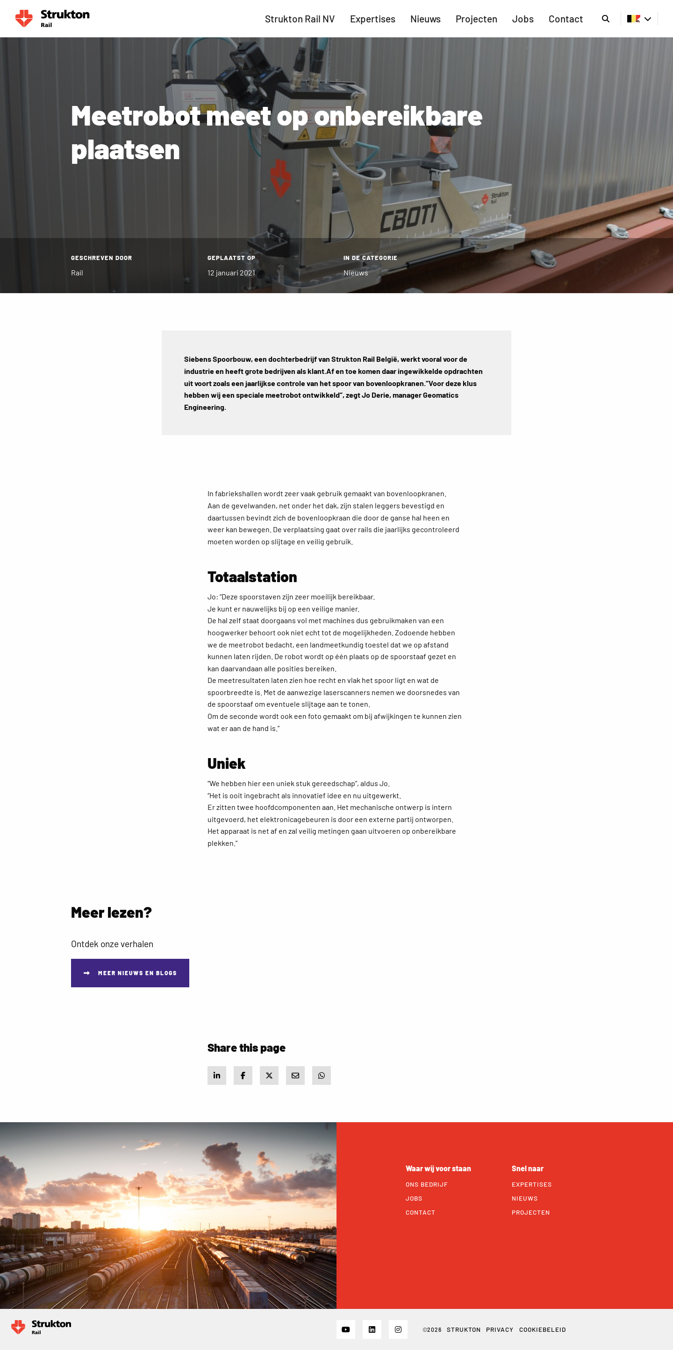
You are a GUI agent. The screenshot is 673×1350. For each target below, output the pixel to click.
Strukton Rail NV (300, 18)
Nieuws (425, 18)
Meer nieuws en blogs (137, 973)
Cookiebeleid (542, 1329)
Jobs (523, 18)
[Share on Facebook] (243, 1075)
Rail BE (52, 18)
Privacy (500, 1329)
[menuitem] (300, 18)
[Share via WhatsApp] (321, 1075)
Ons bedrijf (427, 1184)
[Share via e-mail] (295, 1075)
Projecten (476, 18)
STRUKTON (464, 1329)
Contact (566, 18)
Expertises (372, 18)
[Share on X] (269, 1075)
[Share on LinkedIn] (217, 1075)
